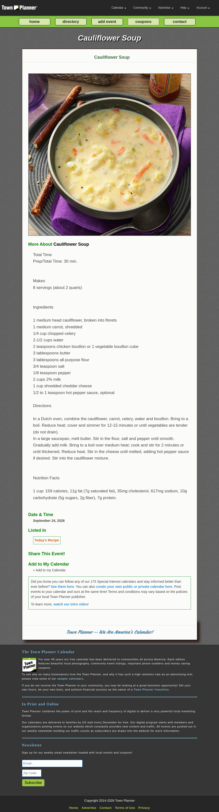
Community (142, 7)
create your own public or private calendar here (134, 587)
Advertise (166, 7)
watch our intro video (70, 604)
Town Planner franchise (151, 689)
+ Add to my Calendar (49, 570)
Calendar (119, 7)
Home (73, 808)
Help (184, 7)
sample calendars (70, 678)
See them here (62, 587)
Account (203, 7)
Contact (105, 808)
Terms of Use (125, 808)
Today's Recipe (47, 540)
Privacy (144, 808)
